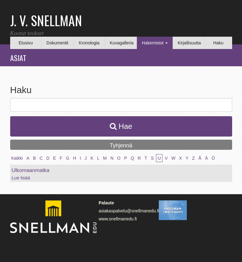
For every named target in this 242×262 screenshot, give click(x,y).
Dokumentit (57, 42)
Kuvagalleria (121, 42)
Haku (218, 42)
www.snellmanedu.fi (118, 218)
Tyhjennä (121, 145)
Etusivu (25, 42)
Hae (121, 126)
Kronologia (89, 42)
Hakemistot (155, 42)
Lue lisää (21, 177)
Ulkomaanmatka (31, 170)
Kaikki (17, 158)
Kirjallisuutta (189, 42)
